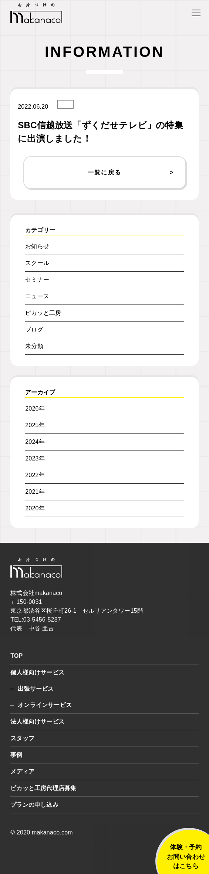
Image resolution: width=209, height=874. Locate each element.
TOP (16, 656)
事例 (16, 755)
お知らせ (37, 246)
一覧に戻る (105, 172)
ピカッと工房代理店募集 (43, 788)
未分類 (34, 346)
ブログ (34, 329)
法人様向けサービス (37, 721)
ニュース (37, 296)
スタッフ (22, 738)
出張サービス (36, 689)
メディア (22, 771)
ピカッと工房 (43, 313)
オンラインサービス (45, 705)
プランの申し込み (34, 805)
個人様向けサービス (37, 672)
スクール (37, 263)
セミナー (37, 279)
